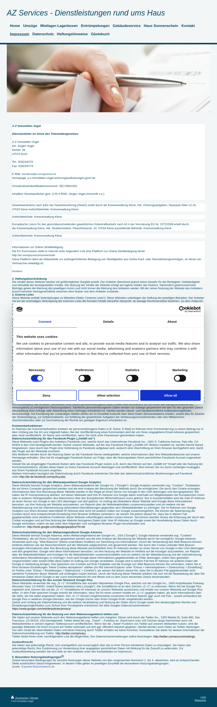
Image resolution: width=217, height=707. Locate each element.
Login (203, 697)
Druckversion (20, 698)
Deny (46, 395)
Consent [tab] (45, 321)
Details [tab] (108, 321)
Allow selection (108, 395)
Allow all (170, 395)
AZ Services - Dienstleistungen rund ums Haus (86, 12)
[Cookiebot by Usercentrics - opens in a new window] (182, 309)
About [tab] (172, 321)
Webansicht (200, 700)
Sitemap (34, 698)
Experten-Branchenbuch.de (37, 666)
